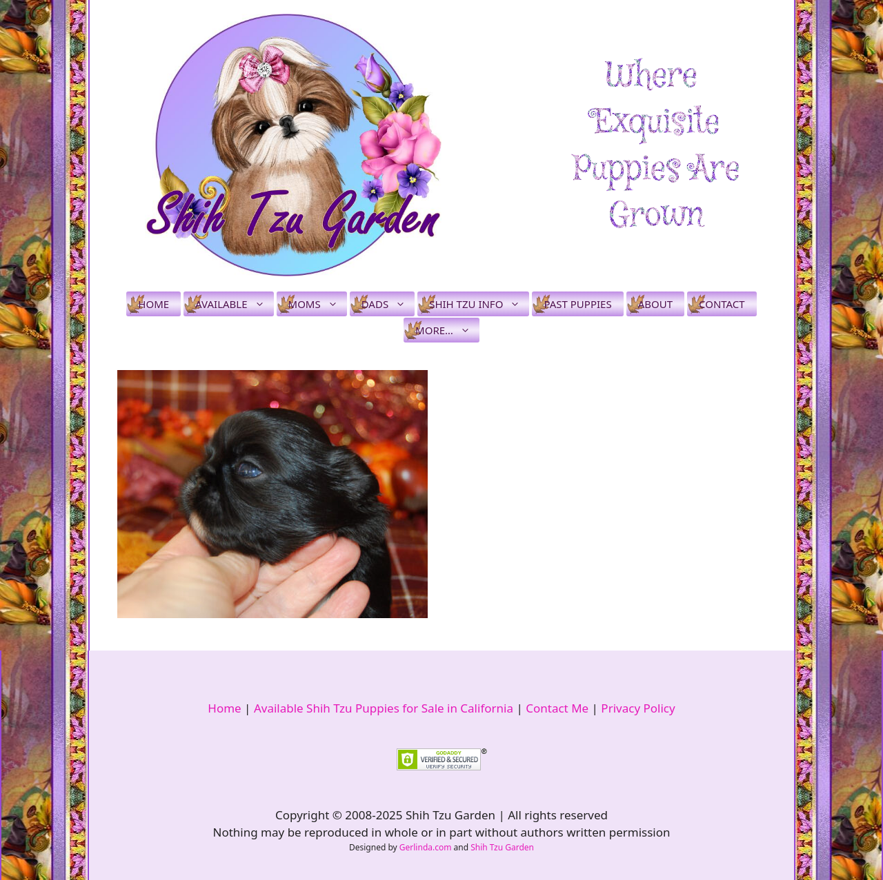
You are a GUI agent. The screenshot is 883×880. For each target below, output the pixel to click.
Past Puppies (577, 304)
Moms (317, 303)
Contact (722, 304)
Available (234, 303)
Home (153, 304)
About (655, 304)
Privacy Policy (638, 708)
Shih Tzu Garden (502, 847)
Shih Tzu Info (479, 303)
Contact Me (557, 708)
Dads (388, 303)
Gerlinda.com (425, 847)
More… (447, 330)
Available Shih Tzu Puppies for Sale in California (383, 708)
